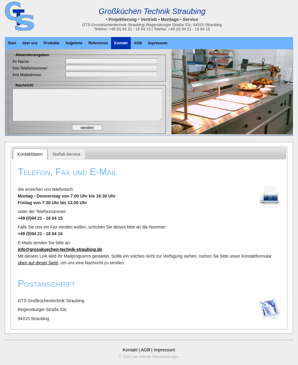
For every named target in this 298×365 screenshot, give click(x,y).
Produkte (51, 43)
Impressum (157, 43)
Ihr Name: (20, 61)
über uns (30, 43)
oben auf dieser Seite (38, 262)
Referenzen (98, 43)
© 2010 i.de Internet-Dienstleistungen (149, 357)
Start (12, 43)
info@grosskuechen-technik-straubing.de (60, 249)
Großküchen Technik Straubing (152, 11)
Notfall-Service (67, 154)
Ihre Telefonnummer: (30, 68)
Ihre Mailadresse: (27, 75)
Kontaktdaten (30, 154)
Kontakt (121, 43)
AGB (138, 43)
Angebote (74, 43)
